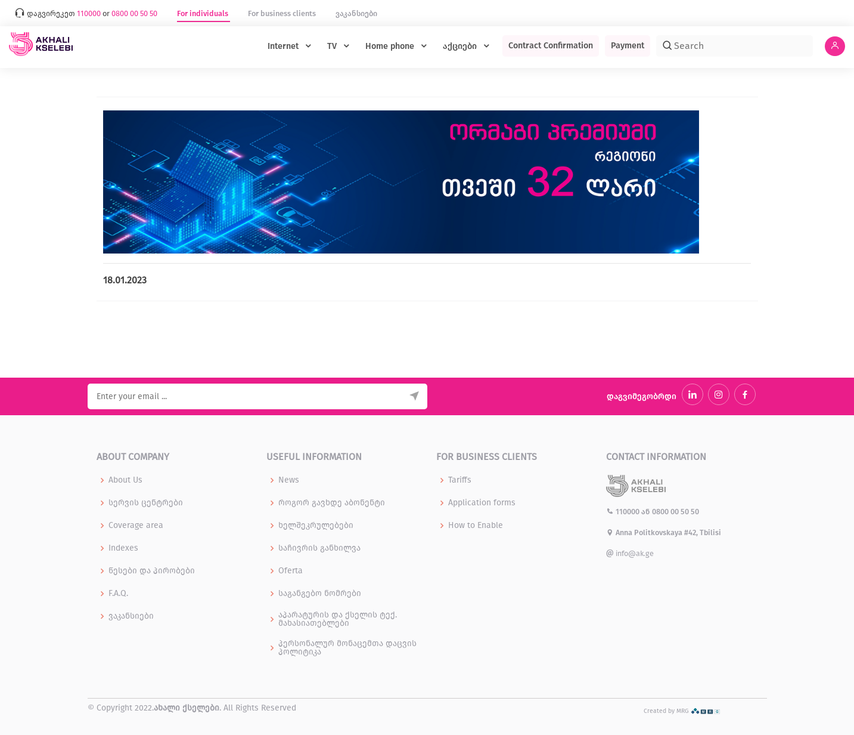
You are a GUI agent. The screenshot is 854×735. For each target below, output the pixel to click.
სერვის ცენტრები (145, 503)
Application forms (481, 503)
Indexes (123, 548)
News (288, 480)
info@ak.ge (630, 553)
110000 (623, 511)
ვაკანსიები (356, 13)
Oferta (290, 571)
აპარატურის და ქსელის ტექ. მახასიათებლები (337, 619)
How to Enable (475, 525)
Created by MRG (682, 711)
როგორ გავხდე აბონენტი (331, 503)
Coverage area (135, 525)
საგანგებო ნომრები (319, 593)
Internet (284, 46)
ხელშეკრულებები (315, 525)
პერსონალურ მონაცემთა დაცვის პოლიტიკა (347, 648)
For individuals (203, 13)
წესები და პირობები (151, 571)
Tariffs (459, 480)
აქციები (461, 46)
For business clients (283, 13)
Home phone (391, 46)
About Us (125, 480)
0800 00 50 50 (675, 511)
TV (333, 46)
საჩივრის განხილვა (319, 548)
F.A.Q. (118, 593)
